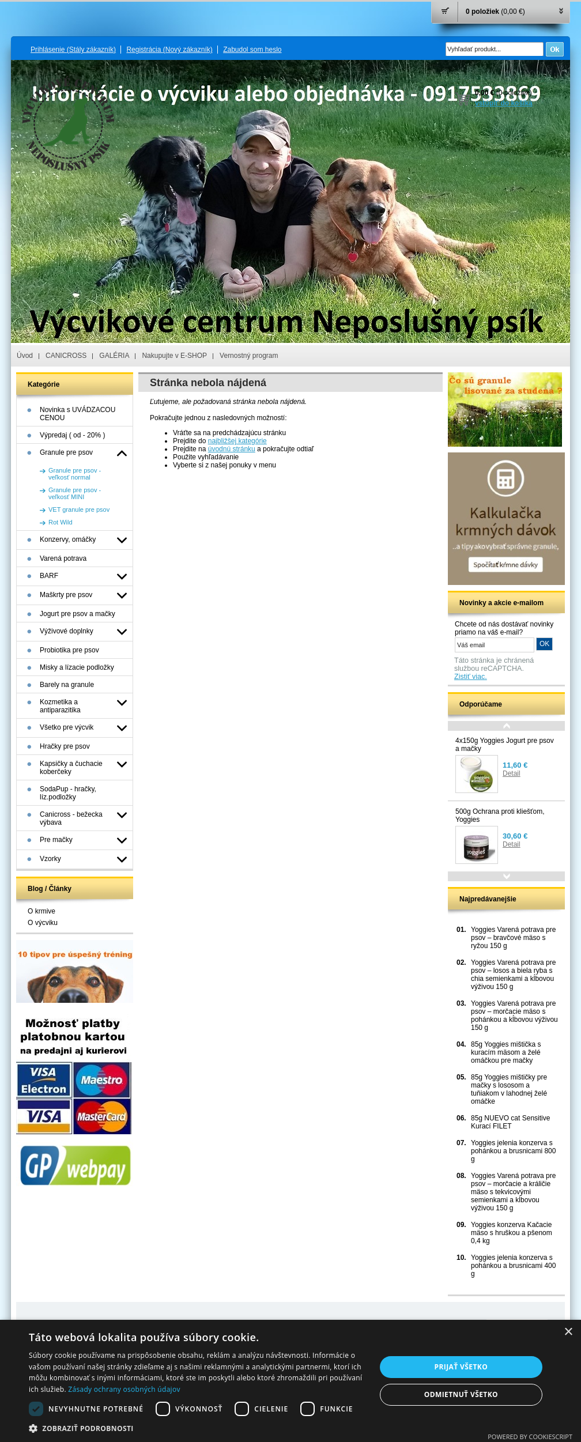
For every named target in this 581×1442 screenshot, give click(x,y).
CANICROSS (66, 356)
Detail (511, 773)
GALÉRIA (114, 356)
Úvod (25, 356)
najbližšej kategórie (237, 441)
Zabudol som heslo (252, 50)
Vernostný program (249, 356)
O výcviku (43, 923)
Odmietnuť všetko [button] (461, 1394)
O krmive (41, 911)
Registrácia (169, 50)
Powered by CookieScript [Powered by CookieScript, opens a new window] (530, 1436)
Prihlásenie (73, 50)
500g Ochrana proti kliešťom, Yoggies (500, 815)
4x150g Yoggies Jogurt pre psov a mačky (504, 745)
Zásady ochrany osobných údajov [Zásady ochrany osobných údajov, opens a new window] (124, 1389)
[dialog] (290, 1381)
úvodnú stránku (231, 449)
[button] (197, 1427)
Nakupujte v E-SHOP (174, 356)
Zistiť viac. (470, 677)
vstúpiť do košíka (504, 103)
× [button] (568, 1332)
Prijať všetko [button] (461, 1367)
